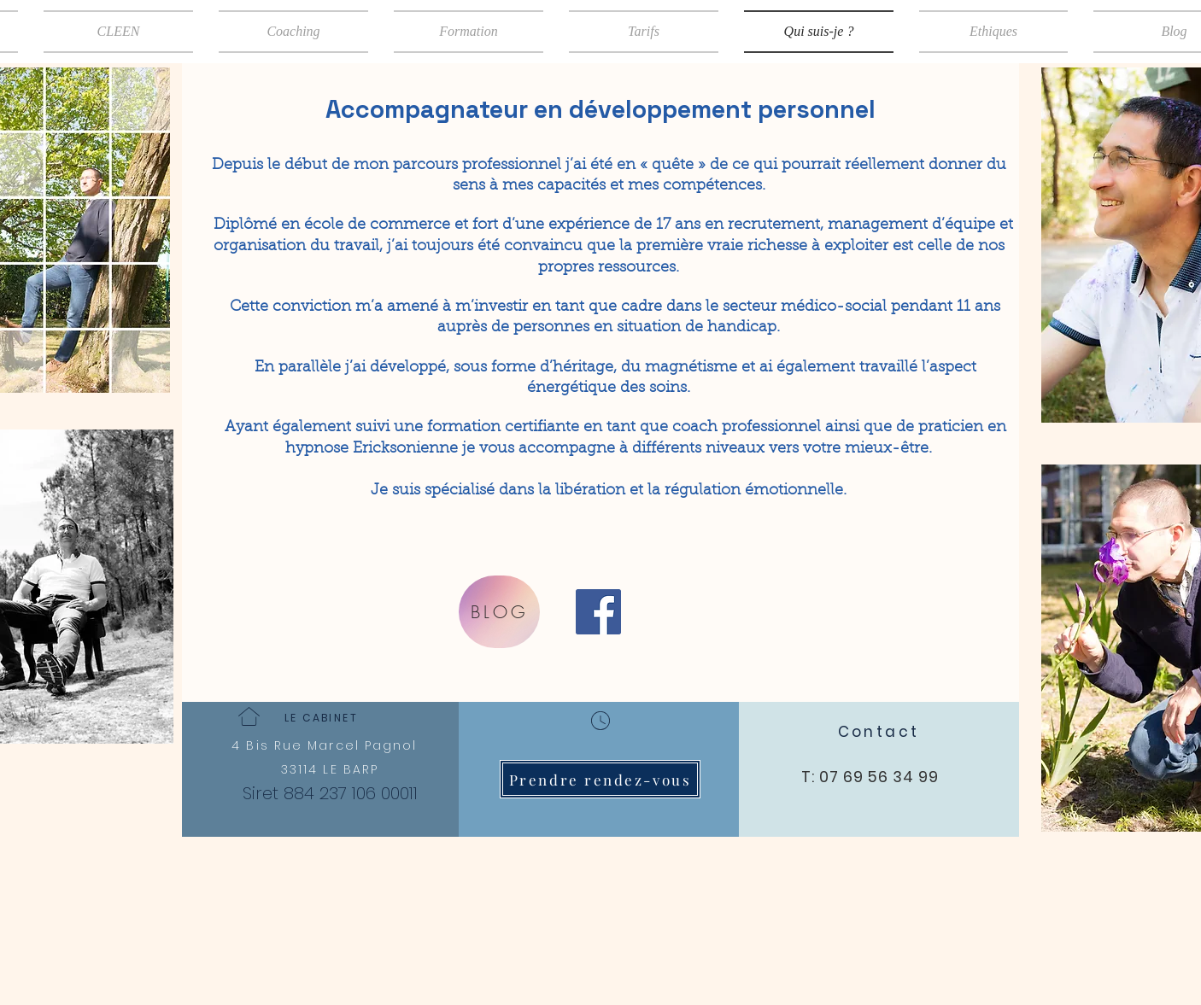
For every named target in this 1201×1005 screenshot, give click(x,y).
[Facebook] (598, 611)
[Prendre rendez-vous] (600, 779)
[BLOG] (499, 612)
